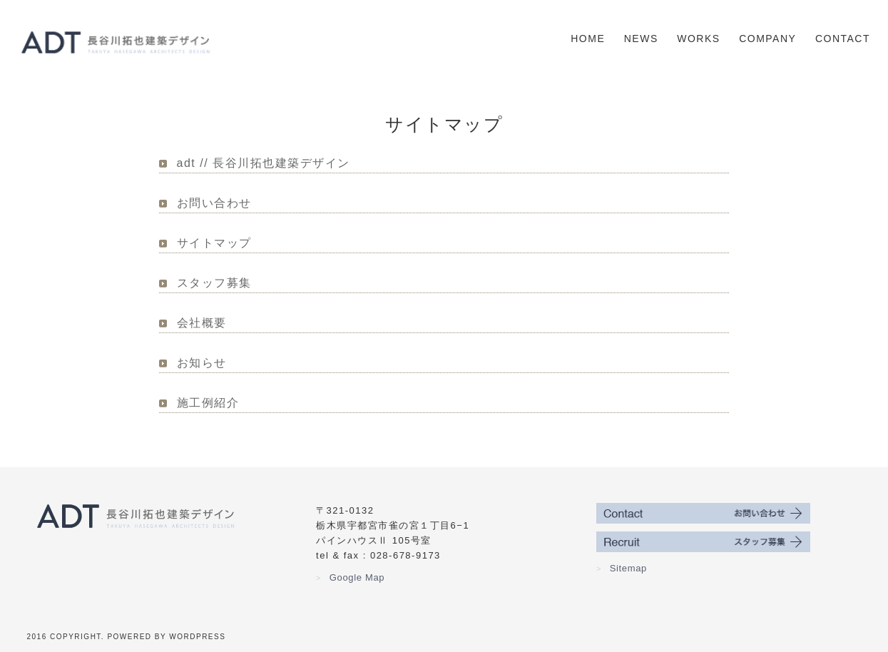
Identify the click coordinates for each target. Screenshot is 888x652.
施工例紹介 (208, 403)
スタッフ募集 (214, 283)
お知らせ (202, 363)
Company (767, 38)
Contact (842, 38)
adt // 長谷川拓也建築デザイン (263, 163)
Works (698, 38)
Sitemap (621, 568)
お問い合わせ (214, 203)
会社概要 (202, 323)
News (641, 38)
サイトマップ (214, 243)
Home (588, 38)
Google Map (350, 577)
